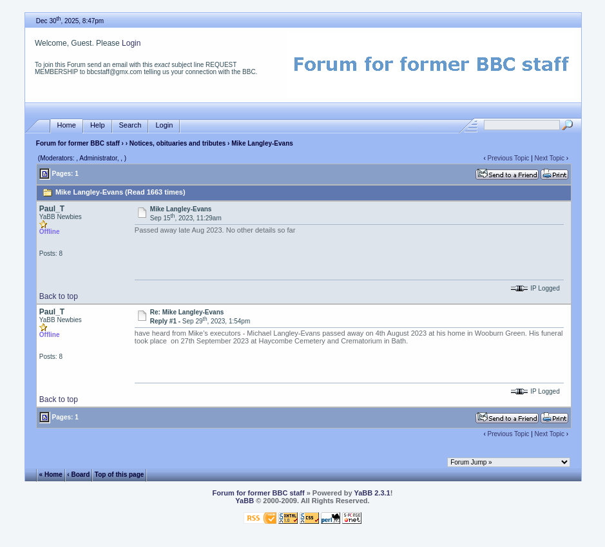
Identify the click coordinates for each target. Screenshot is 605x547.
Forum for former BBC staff (78, 143)
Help (97, 125)
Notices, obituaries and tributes (178, 143)
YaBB (244, 500)
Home (66, 125)
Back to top (58, 296)
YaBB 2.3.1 (372, 493)
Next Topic (550, 158)
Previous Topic (509, 158)
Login (131, 43)
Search (130, 125)
